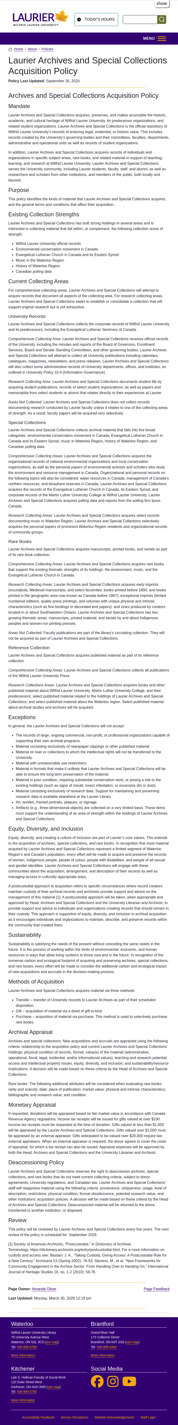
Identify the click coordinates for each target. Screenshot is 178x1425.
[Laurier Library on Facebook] (97, 1381)
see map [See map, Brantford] (132, 1342)
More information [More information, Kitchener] (23, 1400)
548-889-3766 (27, 1347)
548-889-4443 (106, 1347)
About (32, 49)
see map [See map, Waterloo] (51, 1342)
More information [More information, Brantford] (103, 1355)
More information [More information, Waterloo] (23, 1355)
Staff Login (148, 1417)
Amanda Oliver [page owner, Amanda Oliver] (44, 1289)
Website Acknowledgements (114, 1417)
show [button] (161, 3)
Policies (47, 49)
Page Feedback (157, 1289)
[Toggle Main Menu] (153, 38)
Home (18, 49)
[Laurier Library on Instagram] (112, 1381)
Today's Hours (100, 19)
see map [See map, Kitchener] (54, 1387)
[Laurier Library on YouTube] (129, 1381)
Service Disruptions (74, 1417)
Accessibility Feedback (38, 1417)
